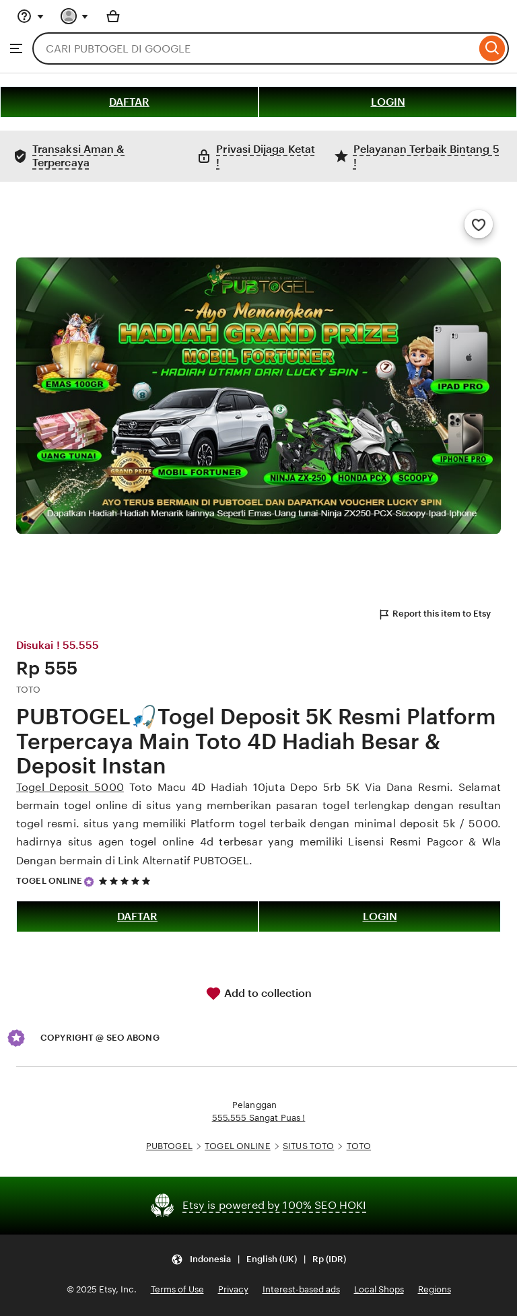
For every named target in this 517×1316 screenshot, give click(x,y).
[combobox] (254, 48)
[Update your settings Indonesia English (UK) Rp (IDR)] (258, 1259)
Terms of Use (177, 1289)
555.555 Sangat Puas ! (259, 1118)
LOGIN (388, 102)
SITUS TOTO (308, 1146)
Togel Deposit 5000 (70, 787)
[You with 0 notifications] (75, 16)
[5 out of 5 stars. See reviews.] (126, 880)
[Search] (492, 48)
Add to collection (258, 993)
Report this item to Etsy (434, 615)
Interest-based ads (301, 1289)
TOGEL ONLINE (49, 881)
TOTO (359, 1146)
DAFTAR (129, 102)
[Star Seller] (89, 882)
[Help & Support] (30, 16)
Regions (434, 1289)
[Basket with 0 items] (113, 16)
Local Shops (379, 1289)
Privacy (233, 1289)
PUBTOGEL (169, 1146)
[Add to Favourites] (478, 224)
